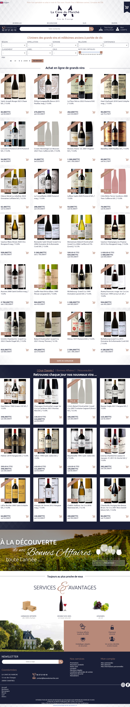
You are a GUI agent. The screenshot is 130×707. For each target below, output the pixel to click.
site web (66, 705)
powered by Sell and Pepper (59, 705)
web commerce (72, 705)
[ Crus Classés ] (45, 370)
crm (76, 705)
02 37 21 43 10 (42, 675)
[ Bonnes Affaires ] (65, 370)
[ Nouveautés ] (85, 370)
